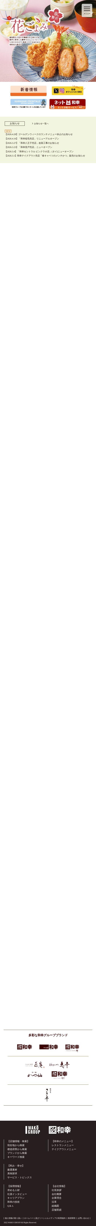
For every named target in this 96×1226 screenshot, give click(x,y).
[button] (43, 78)
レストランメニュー (63, 1145)
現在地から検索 (16, 1145)
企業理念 (56, 1197)
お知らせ (15, 123)
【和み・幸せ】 (16, 1165)
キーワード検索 (16, 1157)
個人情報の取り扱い (13, 1218)
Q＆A (10, 1205)
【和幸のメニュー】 (63, 1141)
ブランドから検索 (17, 1153)
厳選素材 (12, 1169)
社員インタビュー (17, 1194)
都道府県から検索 (17, 1149)
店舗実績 (56, 1209)
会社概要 (56, 1194)
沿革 (54, 1201)
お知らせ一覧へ (41, 123)
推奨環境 (71, 1218)
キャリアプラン (16, 1197)
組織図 (55, 1205)
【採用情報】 (14, 1186)
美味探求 (12, 1173)
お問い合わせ (83, 1218)
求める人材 (13, 1190)
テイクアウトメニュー (64, 1149)
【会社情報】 (59, 1186)
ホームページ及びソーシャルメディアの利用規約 (45, 1218)
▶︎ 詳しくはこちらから (48, 625)
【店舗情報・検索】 (18, 1141)
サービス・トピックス (19, 1177)
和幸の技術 (13, 1201)
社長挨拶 (56, 1190)
